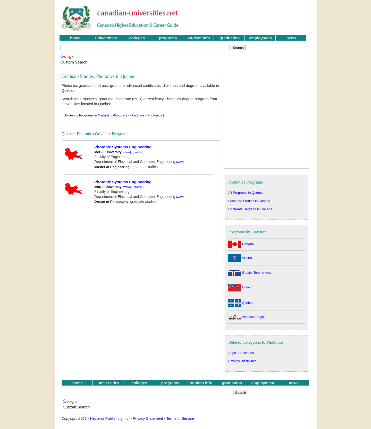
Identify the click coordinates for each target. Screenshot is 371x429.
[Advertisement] (249, 18)
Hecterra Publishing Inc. (109, 418)
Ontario (240, 287)
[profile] (137, 152)
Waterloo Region (246, 317)
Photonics (154, 115)
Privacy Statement (148, 418)
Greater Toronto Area (250, 273)
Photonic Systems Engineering (122, 147)
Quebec (240, 303)
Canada (241, 244)
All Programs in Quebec (245, 193)
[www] (127, 152)
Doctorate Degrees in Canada (250, 209)
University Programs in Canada (87, 115)
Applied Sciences (241, 353)
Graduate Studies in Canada (249, 201)
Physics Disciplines (242, 361)
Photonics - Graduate (128, 115)
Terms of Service (180, 418)
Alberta (240, 258)
